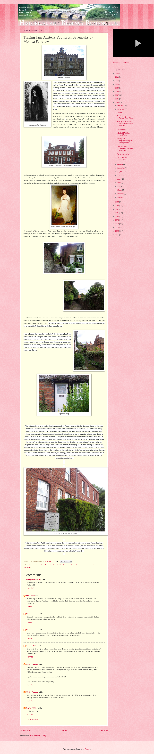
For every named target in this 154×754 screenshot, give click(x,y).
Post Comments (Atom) (38, 736)
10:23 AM (30, 714)
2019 (117, 88)
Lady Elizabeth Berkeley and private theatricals (125, 148)
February (120, 194)
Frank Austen (87, 565)
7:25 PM (30, 639)
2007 (117, 227)
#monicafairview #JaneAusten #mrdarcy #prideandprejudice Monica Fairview (55, 565)
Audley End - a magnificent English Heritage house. (125, 141)
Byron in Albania (123, 154)
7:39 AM (30, 657)
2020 (117, 84)
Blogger (87, 749)
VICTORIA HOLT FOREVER (123, 134)
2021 (117, 81)
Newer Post (25, 730)
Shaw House (121, 129)
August (120, 172)
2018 (117, 91)
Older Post (103, 730)
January (120, 197)
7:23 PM (30, 622)
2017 (117, 95)
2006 (117, 231)
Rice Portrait (97, 565)
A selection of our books (121, 63)
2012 (117, 209)
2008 (117, 224)
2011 (117, 213)
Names (119, 112)
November (121, 109)
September (121, 168)
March (119, 190)
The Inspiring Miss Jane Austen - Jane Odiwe (125, 117)
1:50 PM (30, 606)
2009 (117, 220)
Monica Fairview (32, 614)
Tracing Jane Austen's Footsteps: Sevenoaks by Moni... (125, 124)
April (119, 186)
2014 (117, 202)
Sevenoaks (27, 568)
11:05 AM (30, 588)
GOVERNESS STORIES (122, 159)
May (119, 183)
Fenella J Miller (31, 646)
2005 (117, 235)
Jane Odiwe (30, 595)
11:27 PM (30, 701)
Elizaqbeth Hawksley (33, 579)
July (119, 175)
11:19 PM (30, 685)
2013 (117, 206)
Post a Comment (32, 719)
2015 (117, 102)
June (119, 179)
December (121, 105)
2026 (117, 73)
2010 (117, 216)
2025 (117, 77)
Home (64, 730)
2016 (117, 99)
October (120, 164)
